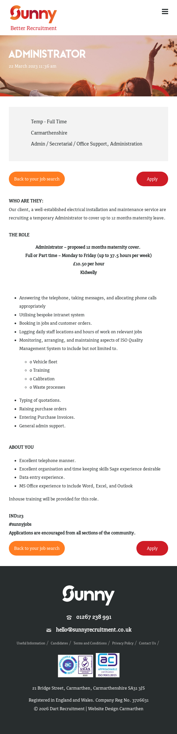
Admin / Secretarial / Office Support (69, 144)
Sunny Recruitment (33, 15)
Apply (152, 179)
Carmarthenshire (49, 133)
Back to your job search (37, 179)
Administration (126, 144)
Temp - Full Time (49, 121)
